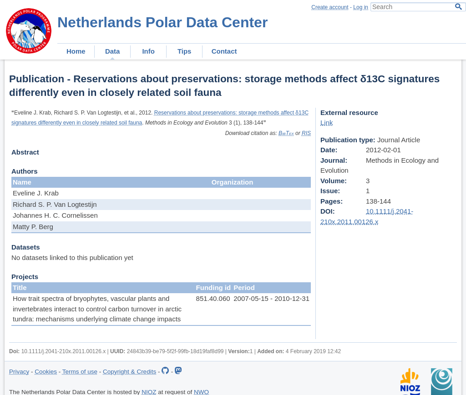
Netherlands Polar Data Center (162, 22)
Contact (224, 51)
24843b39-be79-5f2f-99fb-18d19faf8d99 (175, 351)
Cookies (46, 371)
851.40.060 (213, 298)
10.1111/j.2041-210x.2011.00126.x (63, 351)
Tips (184, 51)
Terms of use (79, 371)
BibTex (286, 133)
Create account (329, 7)
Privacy (19, 371)
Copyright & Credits (129, 371)
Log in (360, 7)
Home (76, 51)
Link (326, 122)
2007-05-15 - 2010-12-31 (271, 298)
